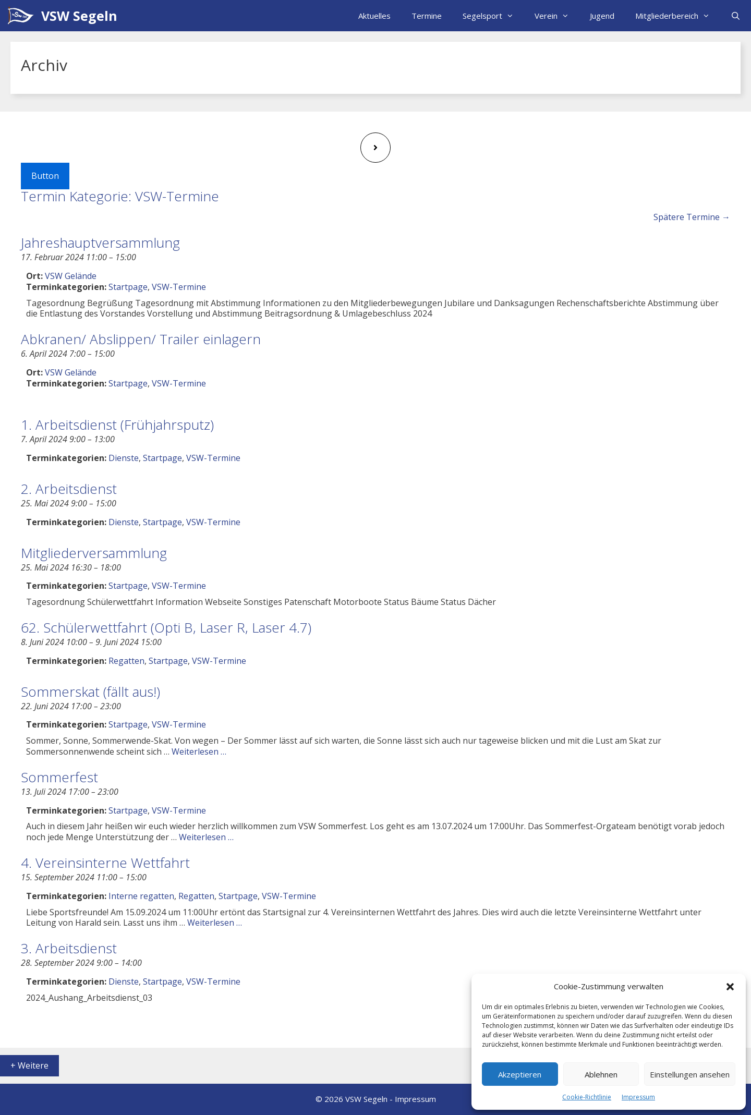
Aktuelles (374, 15)
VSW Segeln (79, 16)
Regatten (126, 660)
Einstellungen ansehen (690, 1074)
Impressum (638, 1097)
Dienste (123, 458)
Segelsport (493, 15)
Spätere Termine (691, 217)
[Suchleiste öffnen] (735, 15)
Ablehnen (601, 1074)
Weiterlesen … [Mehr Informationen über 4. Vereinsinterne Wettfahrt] (214, 922)
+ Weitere (29, 1065)
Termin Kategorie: (120, 196)
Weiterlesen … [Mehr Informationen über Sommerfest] (206, 837)
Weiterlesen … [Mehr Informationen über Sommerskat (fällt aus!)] (199, 751)
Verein (557, 15)
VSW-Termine (179, 287)
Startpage (128, 287)
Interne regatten (141, 896)
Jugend (602, 15)
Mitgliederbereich (677, 15)
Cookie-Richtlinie (586, 1097)
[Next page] (375, 147)
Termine (426, 15)
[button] (730, 986)
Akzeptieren (519, 1074)
